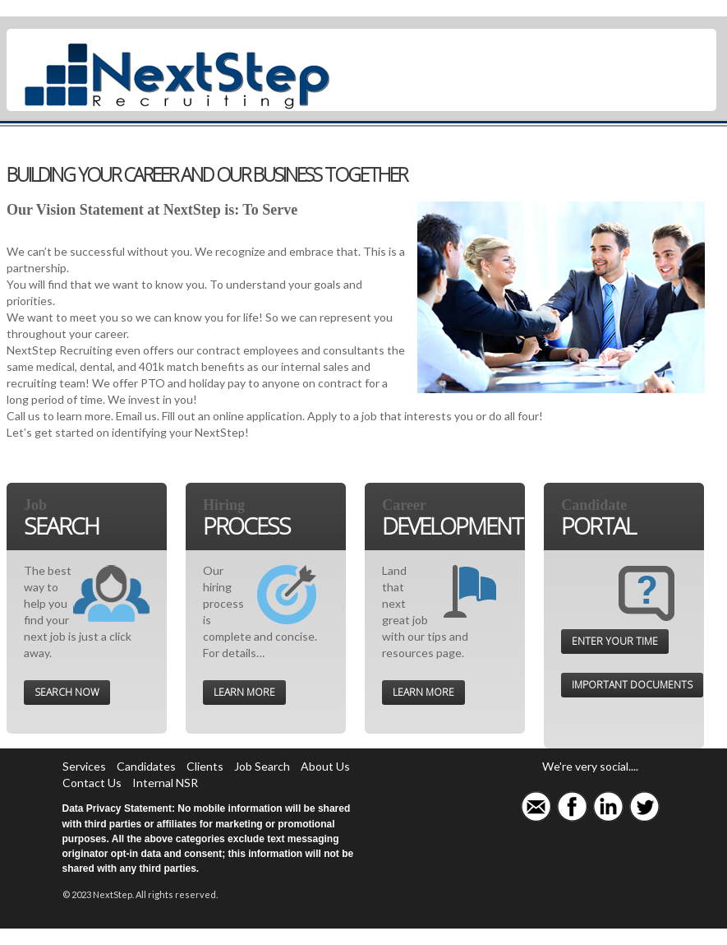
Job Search (262, 766)
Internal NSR (165, 783)
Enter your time (615, 641)
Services (84, 766)
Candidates (146, 766)
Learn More (244, 692)
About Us (325, 766)
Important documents (632, 685)
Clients (204, 766)
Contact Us (92, 783)
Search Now (67, 692)
